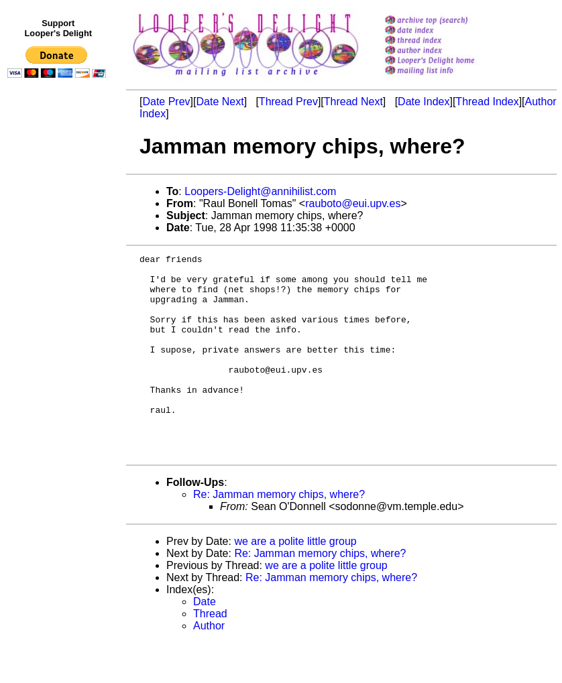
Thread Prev (288, 101)
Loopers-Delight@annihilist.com (260, 191)
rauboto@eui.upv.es (352, 203)
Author (209, 666)
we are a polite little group (295, 581)
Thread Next (353, 101)
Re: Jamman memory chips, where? (279, 534)
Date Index (423, 101)
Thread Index (486, 101)
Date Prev (166, 101)
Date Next (219, 101)
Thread (210, 654)
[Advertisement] (59, 360)
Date (204, 641)
